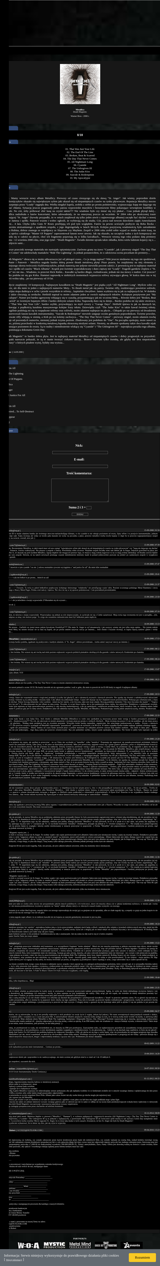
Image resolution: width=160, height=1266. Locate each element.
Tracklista (6, 142)
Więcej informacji (14, 1260)
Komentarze (7, 430)
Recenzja (6, 187)
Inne (4, 362)
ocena (4, 128)
